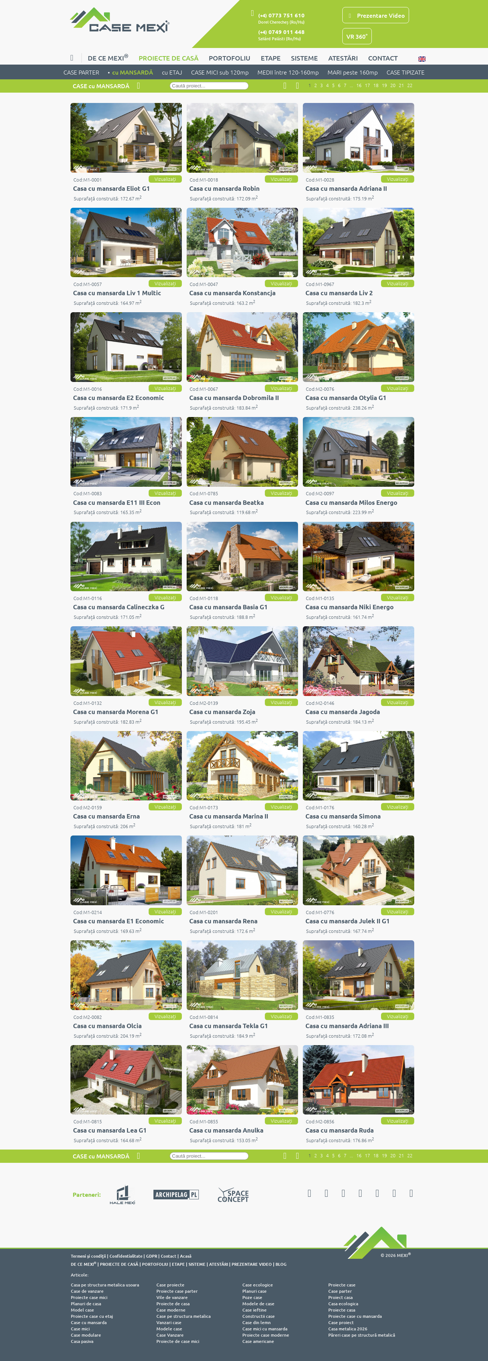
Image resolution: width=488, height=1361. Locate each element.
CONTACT (383, 58)
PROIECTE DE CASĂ (168, 58)
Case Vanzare (170, 1335)
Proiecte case (342, 1285)
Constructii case (258, 1316)
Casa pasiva (82, 1341)
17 (367, 85)
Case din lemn (256, 1322)
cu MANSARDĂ (132, 72)
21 (401, 85)
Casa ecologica (343, 1303)
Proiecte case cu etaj (92, 1316)
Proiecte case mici (89, 1297)
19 (384, 85)
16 (358, 85)
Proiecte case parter (177, 1291)
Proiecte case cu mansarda (355, 1316)
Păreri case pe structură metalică (361, 1335)
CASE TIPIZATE (406, 72)
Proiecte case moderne (265, 1335)
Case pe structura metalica (183, 1316)
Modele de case (258, 1303)
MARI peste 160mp (353, 72)
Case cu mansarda (89, 1322)
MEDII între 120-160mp (288, 72)
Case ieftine (254, 1310)
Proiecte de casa (173, 1303)
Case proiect (341, 1322)
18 (375, 85)
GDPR (151, 1256)
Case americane (258, 1341)
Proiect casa (340, 1297)
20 (392, 85)
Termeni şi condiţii (88, 1256)
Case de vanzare (87, 1291)
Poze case (252, 1297)
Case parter (340, 1291)
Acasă (185, 1256)
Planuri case (254, 1291)
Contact (168, 1256)
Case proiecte (170, 1285)
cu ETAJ (172, 72)
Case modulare (86, 1335)
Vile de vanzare (172, 1297)
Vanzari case (168, 1322)
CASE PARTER (81, 72)
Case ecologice (257, 1285)
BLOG (281, 1264)
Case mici (80, 1329)
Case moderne (171, 1310)
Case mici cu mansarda (264, 1329)
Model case (82, 1310)
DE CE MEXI (108, 57)
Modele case (169, 1329)
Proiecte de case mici (177, 1341)
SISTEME (304, 58)
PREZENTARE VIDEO (252, 1264)
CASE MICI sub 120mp (220, 72)
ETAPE (271, 58)
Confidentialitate (126, 1256)
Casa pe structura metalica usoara (105, 1285)
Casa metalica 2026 (347, 1329)
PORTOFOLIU (229, 58)
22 (409, 85)
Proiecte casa (341, 1310)
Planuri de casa (86, 1303)
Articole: (80, 1275)
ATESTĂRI (343, 58)
